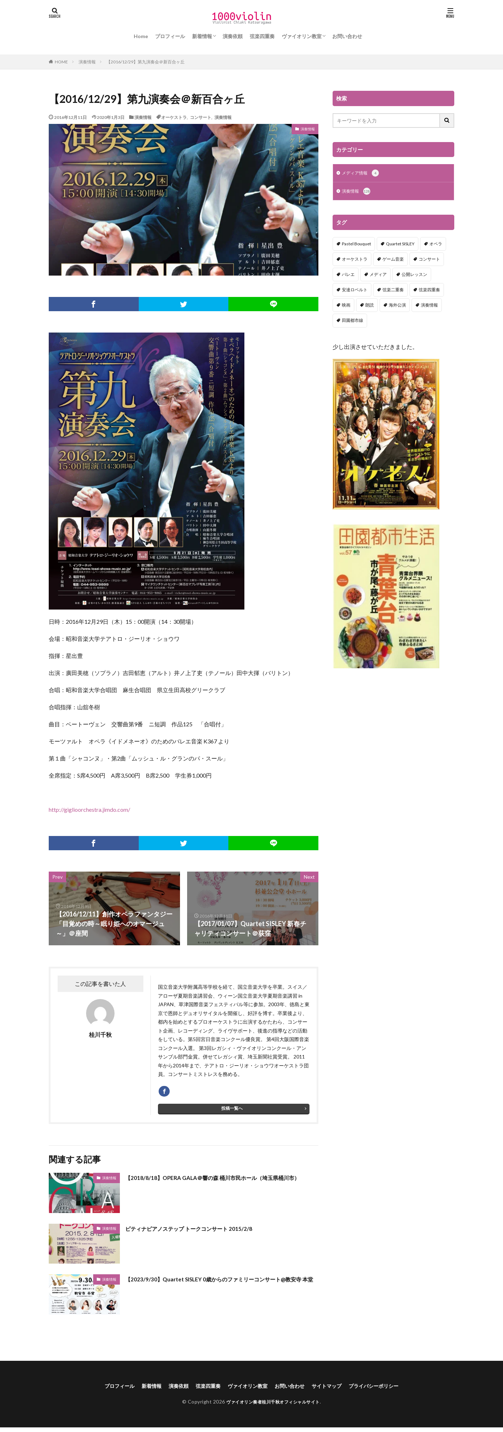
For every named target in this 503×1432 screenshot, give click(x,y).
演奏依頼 (233, 36)
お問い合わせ (347, 36)
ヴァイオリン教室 (302, 36)
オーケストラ (174, 117)
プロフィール (170, 36)
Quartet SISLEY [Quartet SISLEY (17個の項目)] (400, 245)
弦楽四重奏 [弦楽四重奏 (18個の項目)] (429, 291)
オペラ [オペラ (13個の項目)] (435, 245)
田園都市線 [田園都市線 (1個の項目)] (352, 321)
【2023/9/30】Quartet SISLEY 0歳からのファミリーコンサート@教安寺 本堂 (219, 1287)
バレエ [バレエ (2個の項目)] (348, 275)
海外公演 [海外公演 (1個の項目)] (397, 306)
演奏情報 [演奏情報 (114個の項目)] (429, 306)
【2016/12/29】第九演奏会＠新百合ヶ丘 (145, 61)
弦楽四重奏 (262, 36)
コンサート (200, 117)
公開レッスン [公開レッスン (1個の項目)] (414, 275)
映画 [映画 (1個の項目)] (346, 306)
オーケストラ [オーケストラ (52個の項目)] (354, 260)
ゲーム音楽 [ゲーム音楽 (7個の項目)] (393, 260)
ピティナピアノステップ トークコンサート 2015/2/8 (200, 1231)
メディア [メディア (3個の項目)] (378, 275)
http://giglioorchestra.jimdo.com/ (89, 809)
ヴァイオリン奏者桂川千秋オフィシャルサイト (273, 1406)
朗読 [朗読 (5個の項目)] (369, 306)
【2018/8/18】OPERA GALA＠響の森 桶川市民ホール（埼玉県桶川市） (221, 1186)
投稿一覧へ (232, 1111)
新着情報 (202, 36)
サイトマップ (335, 1389)
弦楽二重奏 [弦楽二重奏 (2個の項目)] (393, 291)
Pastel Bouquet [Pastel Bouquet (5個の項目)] (356, 245)
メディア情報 (362, 173)
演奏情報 (87, 61)
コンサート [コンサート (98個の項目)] (429, 260)
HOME (61, 61)
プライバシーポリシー (387, 1389)
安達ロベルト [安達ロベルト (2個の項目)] (354, 291)
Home (141, 36)
